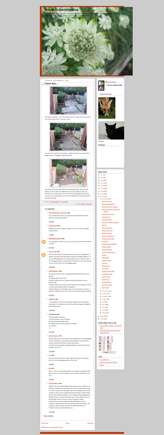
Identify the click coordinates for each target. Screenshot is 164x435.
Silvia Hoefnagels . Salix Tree (58, 213)
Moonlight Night (107, 219)
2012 (102, 183)
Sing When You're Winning (110, 207)
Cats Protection (104, 359)
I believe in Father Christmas (110, 222)
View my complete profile (114, 85)
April (104, 310)
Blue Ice (104, 225)
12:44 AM (52, 310)
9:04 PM (51, 364)
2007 (102, 196)
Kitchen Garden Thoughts (109, 244)
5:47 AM (51, 332)
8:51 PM (51, 247)
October (104, 294)
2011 (102, 185)
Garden (83, 204)
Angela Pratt (53, 225)
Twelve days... (106, 279)
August (104, 299)
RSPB (102, 365)
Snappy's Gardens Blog (61, 9)
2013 (102, 180)
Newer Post (44, 423)
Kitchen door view (107, 230)
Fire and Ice (105, 268)
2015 (102, 175)
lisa (50, 355)
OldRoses (52, 299)
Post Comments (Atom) (56, 427)
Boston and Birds (107, 249)
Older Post (90, 423)
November (105, 291)
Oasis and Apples (107, 228)
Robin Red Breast (107, 233)
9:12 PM (51, 379)
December (105, 199)
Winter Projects (106, 247)
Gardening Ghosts (107, 274)
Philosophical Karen (55, 238)
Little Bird (105, 241)
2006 (102, 316)
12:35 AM (52, 412)
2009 (102, 191)
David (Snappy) (53, 271)
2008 (102, 194)
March (104, 313)
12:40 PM (52, 351)
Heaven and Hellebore (108, 204)
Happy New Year (107, 201)
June (103, 304)
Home (67, 423)
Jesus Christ (52, 251)
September (105, 296)
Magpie (104, 255)
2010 (102, 188)
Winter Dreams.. (106, 260)
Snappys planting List (108, 236)
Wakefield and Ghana (108, 238)
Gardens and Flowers (108, 214)
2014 (102, 177)
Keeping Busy (106, 266)
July (103, 302)
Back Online (105, 287)
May (103, 307)
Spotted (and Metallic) (108, 271)
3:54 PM (51, 221)
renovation (89, 204)
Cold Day (105, 263)
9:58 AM (51, 295)
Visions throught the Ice (109, 252)
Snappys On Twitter (105, 94)
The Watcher (105, 257)
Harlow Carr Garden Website (108, 362)
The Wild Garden (107, 285)
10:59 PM (52, 267)
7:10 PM (51, 234)
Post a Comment (48, 416)
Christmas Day (106, 217)
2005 (102, 319)
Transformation (106, 282)
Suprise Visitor (106, 277)
